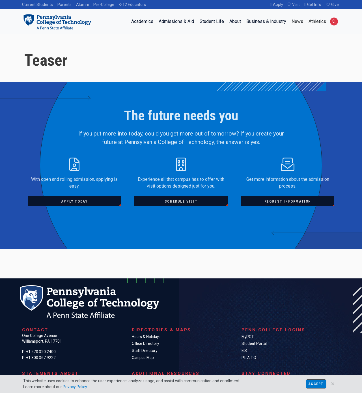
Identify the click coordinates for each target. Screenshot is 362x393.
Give (335, 4)
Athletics (317, 21)
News (297, 21)
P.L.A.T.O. (249, 357)
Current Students (37, 4)
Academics (142, 21)
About (235, 21)
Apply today (74, 201)
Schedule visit (181, 201)
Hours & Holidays (146, 336)
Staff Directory (144, 350)
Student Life (212, 21)
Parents (64, 4)
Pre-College (103, 4)
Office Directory (145, 343)
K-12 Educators (132, 4)
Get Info (314, 4)
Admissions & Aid (176, 21)
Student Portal (254, 343)
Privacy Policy (75, 387)
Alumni (82, 4)
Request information (287, 201)
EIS (244, 350)
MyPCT (248, 336)
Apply (278, 4)
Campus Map (143, 357)
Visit (296, 4)
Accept (316, 384)
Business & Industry (266, 21)
